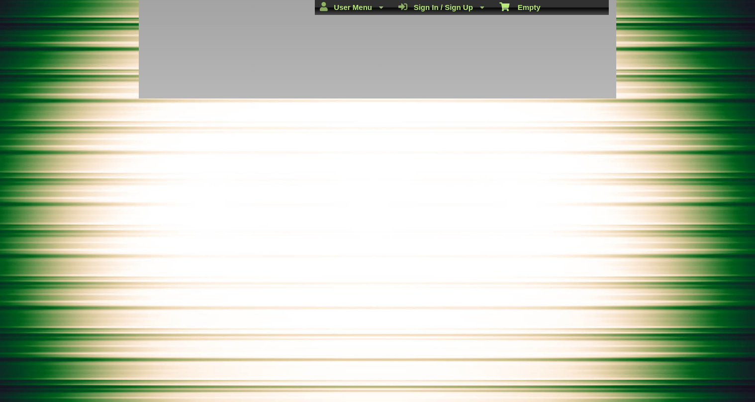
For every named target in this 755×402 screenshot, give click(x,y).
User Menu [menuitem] (351, 6)
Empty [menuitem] (520, 6)
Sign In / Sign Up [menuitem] (441, 6)
